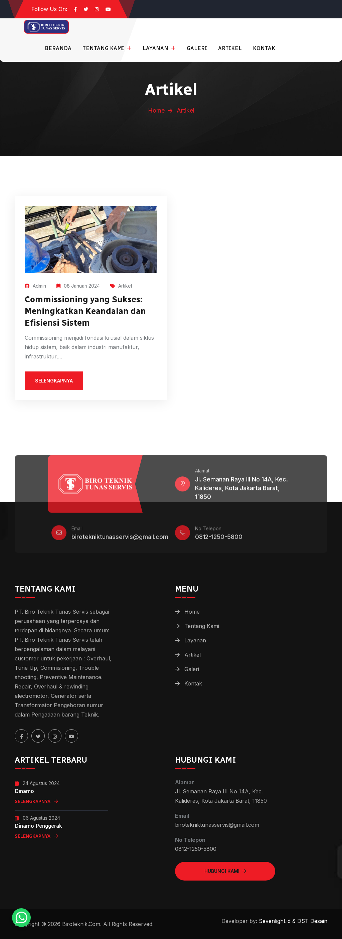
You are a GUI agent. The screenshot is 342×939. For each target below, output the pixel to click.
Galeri (197, 48)
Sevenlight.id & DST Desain (292, 921)
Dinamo (24, 791)
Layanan (156, 48)
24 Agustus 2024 (37, 783)
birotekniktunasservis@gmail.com (119, 539)
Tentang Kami (104, 48)
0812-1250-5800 (218, 539)
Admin (35, 286)
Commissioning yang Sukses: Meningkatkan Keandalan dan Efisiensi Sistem (85, 311)
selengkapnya (54, 380)
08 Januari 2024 (78, 286)
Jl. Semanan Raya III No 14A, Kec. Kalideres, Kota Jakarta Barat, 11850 (241, 490)
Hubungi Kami (225, 871)
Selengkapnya (36, 801)
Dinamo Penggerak (38, 826)
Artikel (230, 48)
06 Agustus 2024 (37, 818)
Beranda (58, 48)
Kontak (264, 48)
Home (156, 110)
